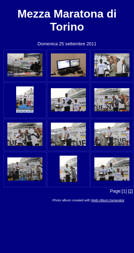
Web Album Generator (108, 200)
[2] (130, 191)
